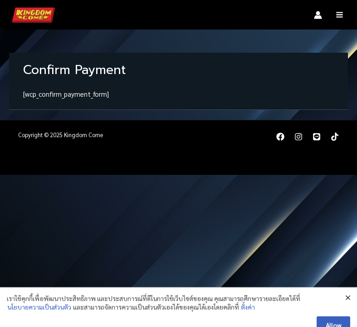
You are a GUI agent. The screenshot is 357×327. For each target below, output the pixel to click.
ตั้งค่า (248, 321)
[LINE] (317, 137)
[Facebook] (280, 137)
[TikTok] (335, 137)
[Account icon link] (318, 15)
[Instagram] (298, 137)
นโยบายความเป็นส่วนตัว (39, 321)
